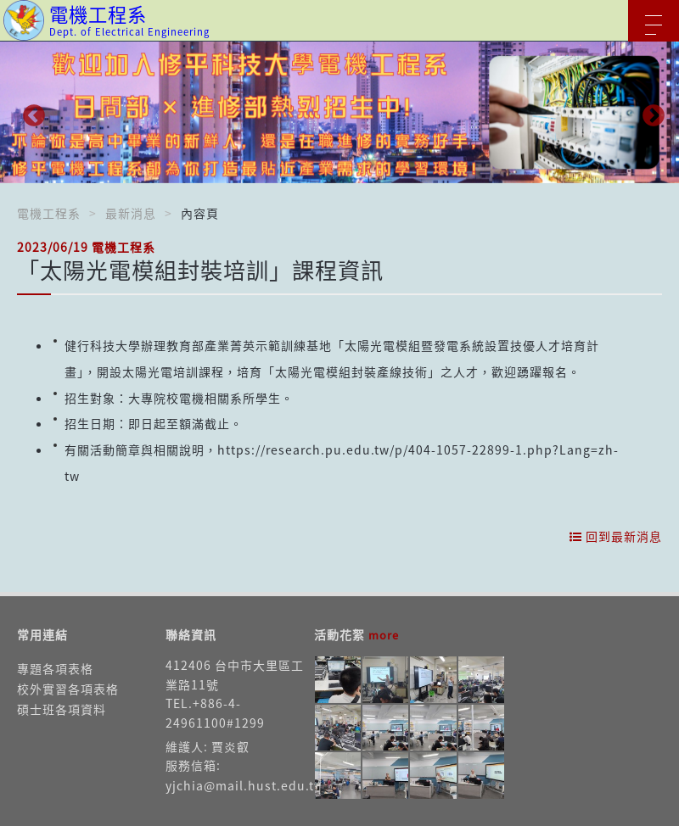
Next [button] (649, 111)
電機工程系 (49, 212)
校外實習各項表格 (68, 688)
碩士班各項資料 (61, 708)
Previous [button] (29, 111)
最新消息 (130, 212)
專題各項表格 (55, 668)
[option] (339, 112)
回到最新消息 (616, 535)
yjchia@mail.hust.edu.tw (245, 785)
